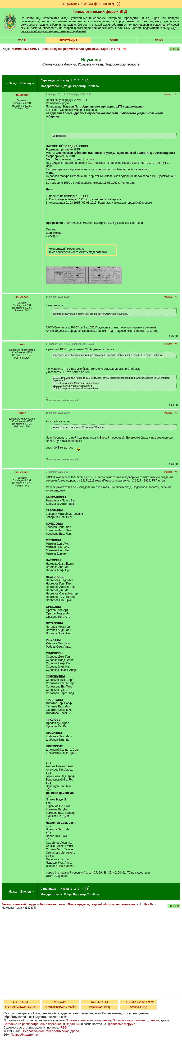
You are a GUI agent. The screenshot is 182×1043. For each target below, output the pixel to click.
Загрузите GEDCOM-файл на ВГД (88, 4)
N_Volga (66, 86)
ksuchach (21, 95)
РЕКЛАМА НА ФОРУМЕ (138, 1002)
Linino (22, 344)
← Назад (11, 83)
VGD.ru (22, 40)
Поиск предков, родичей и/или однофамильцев (74, 49)
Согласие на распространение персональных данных (42, 1024)
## (175, 94)
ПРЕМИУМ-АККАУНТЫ (21, 1007)
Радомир (79, 86)
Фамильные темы (24, 49)
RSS (63, 1027)
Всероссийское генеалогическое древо (51, 1031)
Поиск (159, 40)
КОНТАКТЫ (99, 1002)
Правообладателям (24, 1034)
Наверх (168, 94)
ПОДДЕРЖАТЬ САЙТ (61, 1007)
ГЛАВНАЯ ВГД (99, 1007)
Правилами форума (121, 1024)
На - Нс (121, 49)
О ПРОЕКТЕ (22, 1002)
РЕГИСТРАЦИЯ (68, 40)
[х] (118, 4)
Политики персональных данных (136, 1020)
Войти (113, 40)
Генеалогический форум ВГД (100, 11)
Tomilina (93, 86)
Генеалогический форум (19, 904)
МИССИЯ (61, 1002)
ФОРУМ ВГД (138, 1007)
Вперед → (27, 83)
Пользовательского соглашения (88, 1020)
